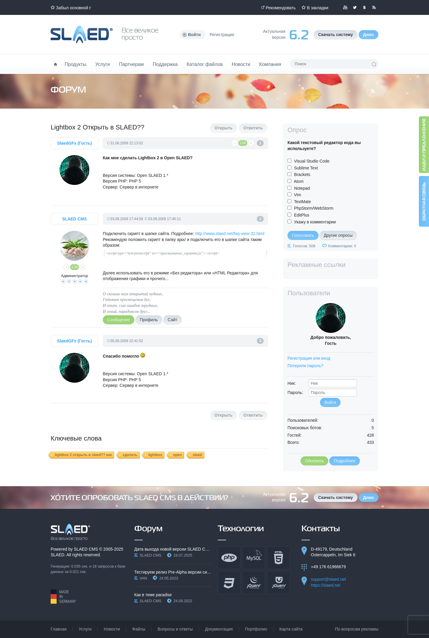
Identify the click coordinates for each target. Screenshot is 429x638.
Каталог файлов (204, 64)
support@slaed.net (328, 579)
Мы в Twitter (354, 7)
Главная (58, 629)
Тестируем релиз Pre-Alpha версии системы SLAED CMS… (173, 572)
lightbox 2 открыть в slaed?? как (83, 455)
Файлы (138, 629)
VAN (143, 578)
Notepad (302, 188)
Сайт (172, 319)
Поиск (373, 64)
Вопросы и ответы (175, 629)
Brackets (302, 174)
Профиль (149, 319)
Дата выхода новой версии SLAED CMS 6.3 (173, 549)
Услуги (102, 64)
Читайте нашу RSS (373, 7)
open (177, 455)
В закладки (317, 7)
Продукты (75, 64)
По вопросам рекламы (356, 629)
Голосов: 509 (304, 246)
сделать (130, 455)
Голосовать (303, 235)
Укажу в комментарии (315, 222)
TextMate (302, 201)
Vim (297, 194)
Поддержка (165, 64)
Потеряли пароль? (305, 365)
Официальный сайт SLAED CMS (82, 34)
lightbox (155, 455)
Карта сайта (291, 629)
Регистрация (222, 34)
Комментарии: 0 (342, 246)
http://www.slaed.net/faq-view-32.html (229, 233)
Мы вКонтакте (364, 7)
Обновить (314, 460)
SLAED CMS (86, 549)
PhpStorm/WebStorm (313, 208)
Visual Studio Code (311, 161)
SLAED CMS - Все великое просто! (70, 532)
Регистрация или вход (308, 358)
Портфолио (256, 629)
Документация (219, 629)
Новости (241, 64)
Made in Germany (63, 596)
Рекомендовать (281, 7)
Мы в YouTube (345, 7)
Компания (270, 64)
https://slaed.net (326, 585)
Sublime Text (306, 168)
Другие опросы (338, 235)
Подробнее (344, 460)
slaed (197, 455)
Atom (299, 181)
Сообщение (118, 319)
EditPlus (301, 215)
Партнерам (131, 64)
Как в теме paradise (153, 594)
